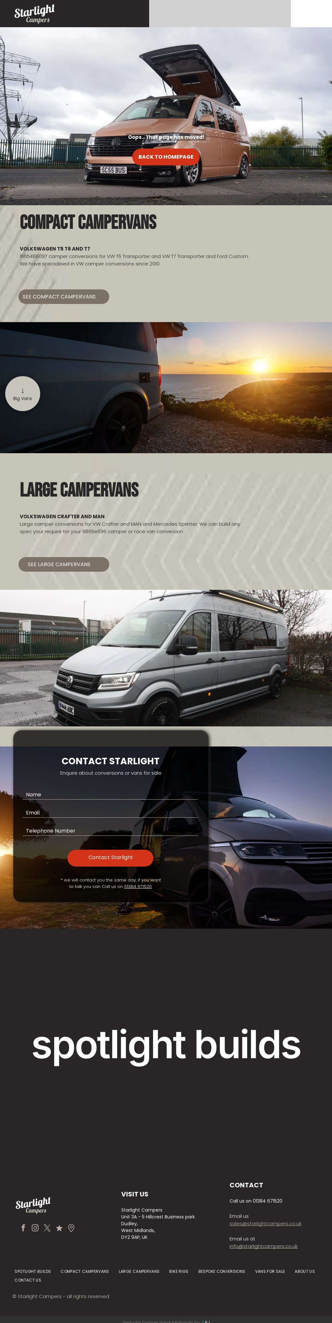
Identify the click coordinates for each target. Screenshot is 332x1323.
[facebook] (23, 1229)
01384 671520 (138, 886)
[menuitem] (33, 1271)
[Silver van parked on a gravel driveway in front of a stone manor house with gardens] (269, 994)
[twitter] (47, 1229)
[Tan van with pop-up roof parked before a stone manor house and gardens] (62, 994)
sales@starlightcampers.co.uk (266, 1223)
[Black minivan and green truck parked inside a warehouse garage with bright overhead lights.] (166, 1098)
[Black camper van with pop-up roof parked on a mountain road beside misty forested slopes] (269, 1098)
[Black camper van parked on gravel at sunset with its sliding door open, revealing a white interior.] (62, 1098)
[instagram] (35, 1229)
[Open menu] (312, 13)
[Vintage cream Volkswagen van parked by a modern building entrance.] (166, 994)
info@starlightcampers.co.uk (264, 1246)
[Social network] (59, 1229)
